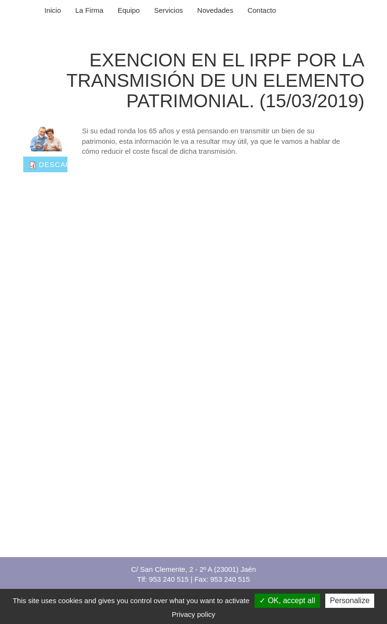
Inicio (53, 10)
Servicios (168, 10)
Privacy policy (194, 614)
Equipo (129, 10)
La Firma (90, 10)
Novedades (215, 10)
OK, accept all (287, 600)
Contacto (261, 10)
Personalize (350, 600)
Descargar (63, 164)
